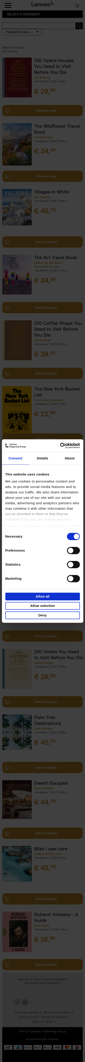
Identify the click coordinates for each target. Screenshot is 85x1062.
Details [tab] (42, 458)
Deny (42, 615)
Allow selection (42, 606)
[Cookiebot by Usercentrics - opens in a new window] (60, 446)
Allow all (42, 596)
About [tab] (70, 458)
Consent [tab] (15, 458)
